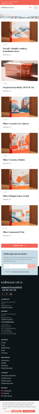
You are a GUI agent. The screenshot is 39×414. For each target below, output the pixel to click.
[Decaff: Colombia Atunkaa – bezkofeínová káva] (19, 40)
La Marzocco (5, 360)
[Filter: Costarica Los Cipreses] (19, 113)
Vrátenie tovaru (6, 380)
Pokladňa (4, 353)
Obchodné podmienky (8, 375)
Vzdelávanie (6, 390)
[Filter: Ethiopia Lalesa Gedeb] (19, 186)
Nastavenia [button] (7, 411)
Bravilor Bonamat (6, 368)
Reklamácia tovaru (7, 383)
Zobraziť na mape (7, 307)
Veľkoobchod (5, 347)
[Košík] (36, 7)
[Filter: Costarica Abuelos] (19, 149)
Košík (3, 350)
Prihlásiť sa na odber (7, 3)
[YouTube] (10, 294)
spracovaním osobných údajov (20, 271)
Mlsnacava (4, 365)
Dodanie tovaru (6, 378)
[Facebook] (2, 294)
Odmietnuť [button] (16, 411)
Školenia (5, 393)
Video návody (6, 396)
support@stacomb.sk (11, 287)
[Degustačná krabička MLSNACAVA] (19, 77)
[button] (30, 7)
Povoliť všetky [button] (29, 411)
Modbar (3, 363)
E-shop (3, 342)
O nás (3, 345)
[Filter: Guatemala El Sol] (19, 222)
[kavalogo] (7, 7)
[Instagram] (6, 294)
